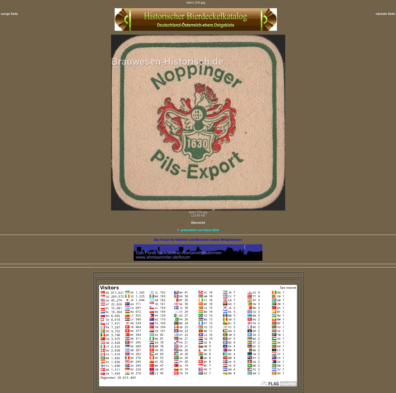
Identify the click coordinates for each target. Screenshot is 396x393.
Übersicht (198, 222)
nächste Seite (385, 13)
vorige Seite (9, 13)
